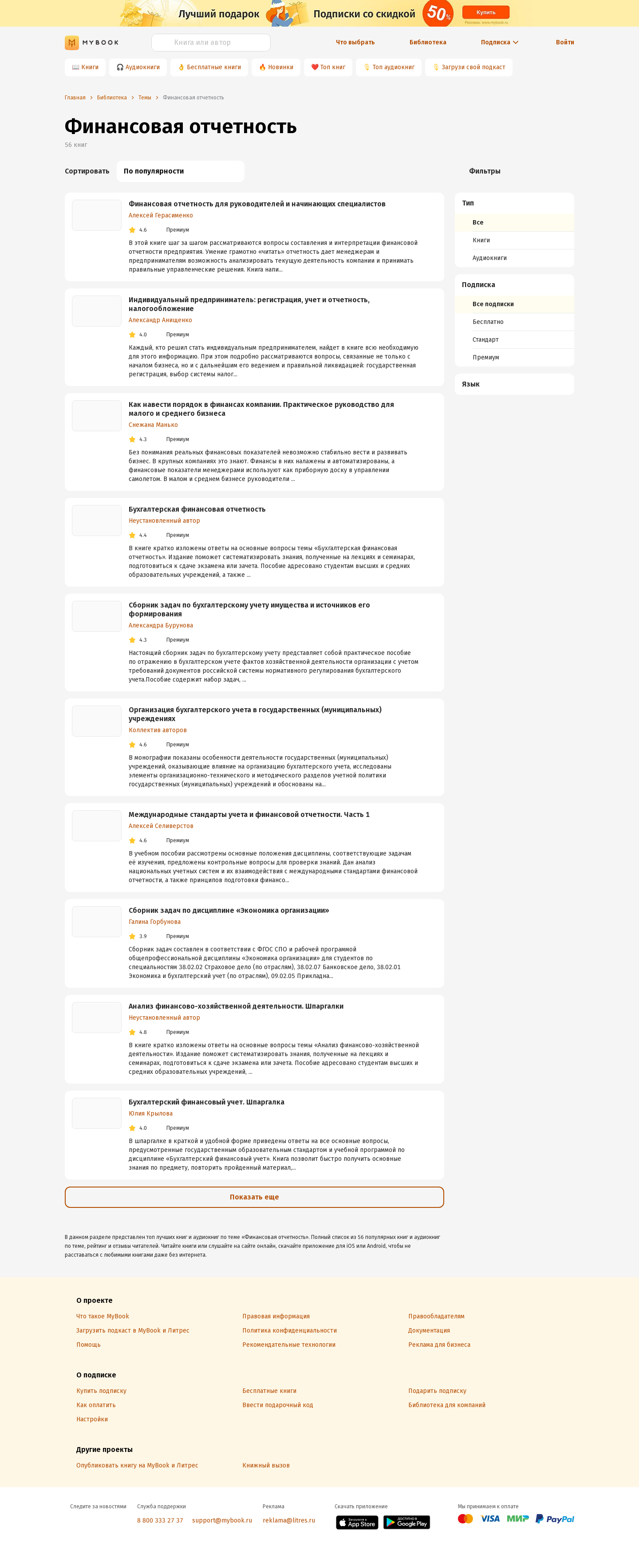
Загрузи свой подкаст (473, 67)
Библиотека (428, 42)
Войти (565, 42)
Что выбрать (355, 42)
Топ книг (332, 67)
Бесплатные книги (214, 67)
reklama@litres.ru (289, 1520)
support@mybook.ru (222, 1520)
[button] (515, 203)
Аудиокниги (143, 67)
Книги (90, 67)
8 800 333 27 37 (160, 1520)
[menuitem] (514, 230)
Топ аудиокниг (393, 67)
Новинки (280, 67)
